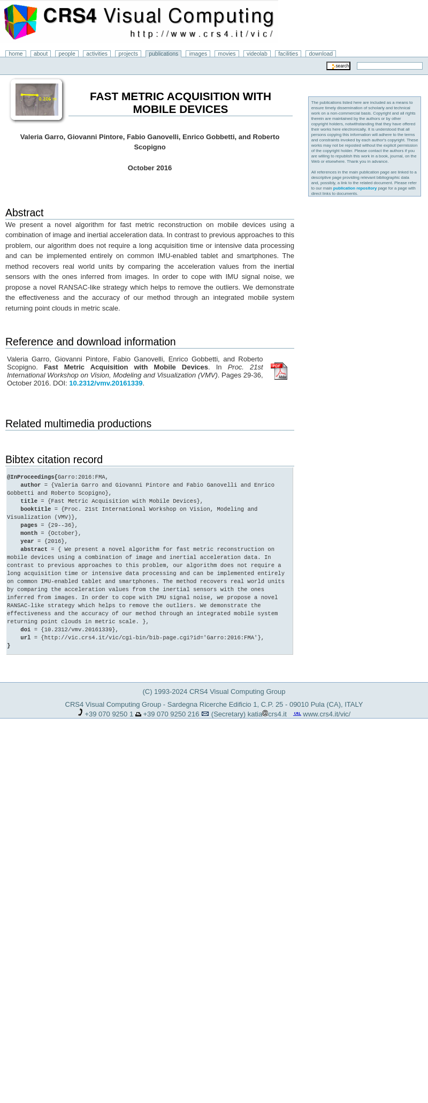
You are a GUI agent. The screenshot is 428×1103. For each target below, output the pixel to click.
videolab (257, 54)
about (41, 54)
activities (97, 54)
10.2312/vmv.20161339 (105, 383)
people (67, 54)
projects (127, 54)
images (198, 54)
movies (227, 54)
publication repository (355, 188)
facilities (288, 54)
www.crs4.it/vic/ (326, 714)
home (16, 54)
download (321, 54)
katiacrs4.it (267, 714)
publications (163, 54)
